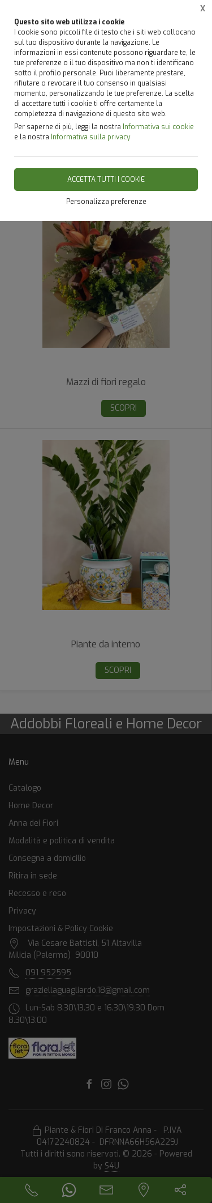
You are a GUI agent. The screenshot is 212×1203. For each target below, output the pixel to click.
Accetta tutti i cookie (106, 179)
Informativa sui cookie (158, 126)
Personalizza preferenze (106, 201)
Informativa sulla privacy (90, 137)
